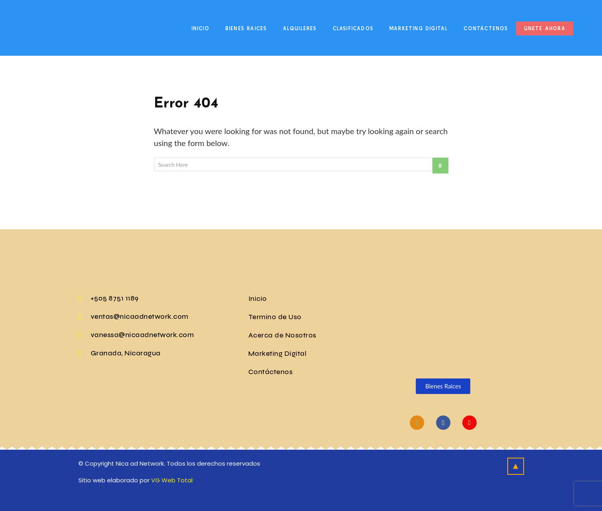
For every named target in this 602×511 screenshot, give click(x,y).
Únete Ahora (544, 28)
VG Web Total (172, 480)
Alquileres (300, 28)
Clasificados (353, 28)
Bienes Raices (246, 28)
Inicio (200, 28)
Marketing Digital (418, 28)
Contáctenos (486, 28)
